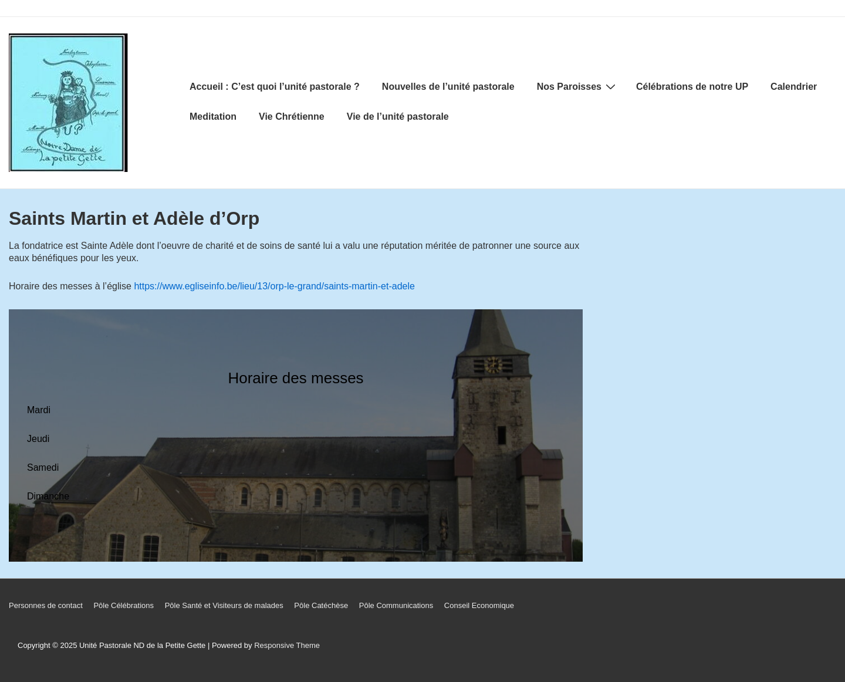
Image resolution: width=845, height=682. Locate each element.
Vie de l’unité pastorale (398, 116)
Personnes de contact (46, 605)
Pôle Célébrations (123, 605)
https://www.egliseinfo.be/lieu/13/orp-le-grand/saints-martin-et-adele (274, 286)
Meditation (213, 116)
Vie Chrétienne (292, 116)
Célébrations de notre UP (692, 87)
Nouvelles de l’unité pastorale (448, 87)
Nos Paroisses (577, 86)
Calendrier (793, 87)
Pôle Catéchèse (321, 605)
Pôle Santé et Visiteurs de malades (224, 605)
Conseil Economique (479, 605)
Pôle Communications (396, 605)
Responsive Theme (287, 645)
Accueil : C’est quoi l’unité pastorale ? (275, 87)
